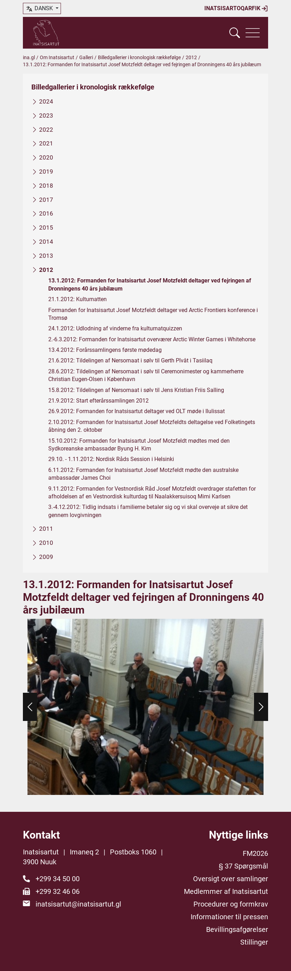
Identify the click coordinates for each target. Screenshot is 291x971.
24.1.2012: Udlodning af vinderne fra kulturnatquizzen (115, 328)
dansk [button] (39, 9)
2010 (46, 542)
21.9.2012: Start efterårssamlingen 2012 (98, 400)
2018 (46, 185)
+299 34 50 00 (58, 878)
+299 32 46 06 (58, 891)
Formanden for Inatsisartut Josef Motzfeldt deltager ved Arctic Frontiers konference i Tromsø (153, 314)
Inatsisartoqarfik (236, 8)
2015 (46, 227)
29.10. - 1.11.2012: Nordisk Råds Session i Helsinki (111, 459)
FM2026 (255, 853)
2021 (46, 143)
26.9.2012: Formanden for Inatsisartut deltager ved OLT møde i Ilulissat (136, 411)
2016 (46, 213)
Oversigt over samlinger (230, 878)
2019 (46, 171)
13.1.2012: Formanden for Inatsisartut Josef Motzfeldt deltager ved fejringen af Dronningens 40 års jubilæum (149, 285)
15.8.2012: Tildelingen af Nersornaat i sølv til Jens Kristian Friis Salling (136, 390)
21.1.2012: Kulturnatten (77, 299)
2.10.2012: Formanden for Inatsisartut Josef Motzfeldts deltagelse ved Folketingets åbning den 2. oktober (151, 426)
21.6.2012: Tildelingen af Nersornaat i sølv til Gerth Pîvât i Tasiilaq (130, 360)
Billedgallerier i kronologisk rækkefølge (139, 57)
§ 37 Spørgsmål (243, 866)
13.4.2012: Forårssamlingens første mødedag (105, 350)
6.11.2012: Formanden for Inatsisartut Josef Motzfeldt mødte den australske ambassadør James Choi (143, 474)
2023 (46, 115)
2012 (191, 57)
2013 (46, 255)
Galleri (86, 57)
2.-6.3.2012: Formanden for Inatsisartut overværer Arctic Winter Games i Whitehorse (151, 339)
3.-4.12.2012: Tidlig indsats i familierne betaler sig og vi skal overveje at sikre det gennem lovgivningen (148, 511)
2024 (46, 101)
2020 (46, 157)
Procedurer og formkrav (230, 904)
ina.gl (29, 57)
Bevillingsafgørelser (237, 929)
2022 (46, 129)
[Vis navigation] (253, 33)
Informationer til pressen (229, 917)
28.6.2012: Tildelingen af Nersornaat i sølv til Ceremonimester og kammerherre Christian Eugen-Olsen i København (145, 375)
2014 (46, 241)
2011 (46, 528)
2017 (46, 199)
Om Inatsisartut (57, 57)
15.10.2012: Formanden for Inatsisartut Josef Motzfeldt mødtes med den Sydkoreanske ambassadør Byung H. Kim (139, 444)
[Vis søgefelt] (234, 32)
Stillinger (254, 942)
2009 (46, 556)
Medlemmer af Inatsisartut (226, 891)
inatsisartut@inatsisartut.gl (78, 904)
